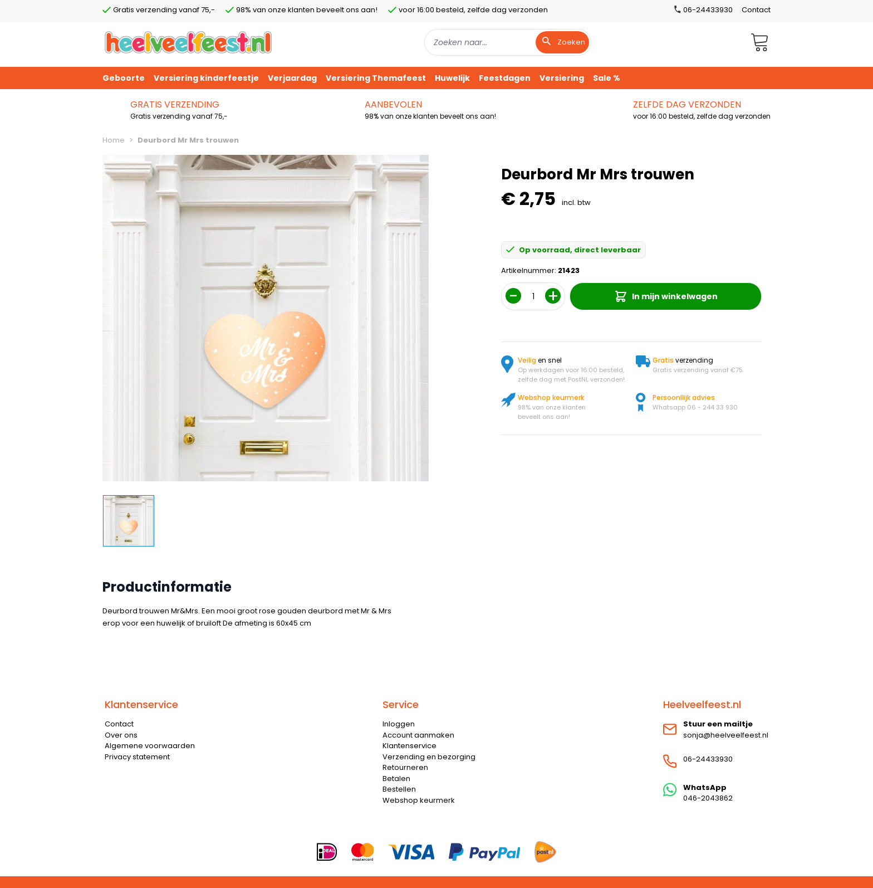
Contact (756, 9)
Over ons (121, 735)
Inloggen (398, 724)
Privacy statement (137, 757)
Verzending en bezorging (428, 757)
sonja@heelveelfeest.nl (725, 735)
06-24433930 (708, 759)
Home (113, 140)
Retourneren (405, 767)
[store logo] (188, 42)
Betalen (396, 778)
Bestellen (399, 789)
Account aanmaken (418, 735)
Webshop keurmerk (418, 800)
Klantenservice (409, 745)
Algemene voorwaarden (150, 745)
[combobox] (507, 42)
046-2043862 (708, 798)
